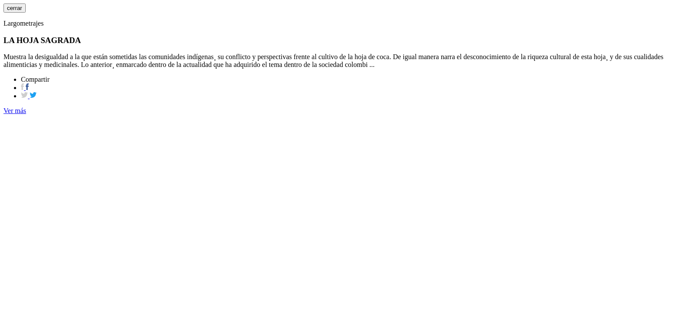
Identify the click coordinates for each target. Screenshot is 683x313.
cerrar (14, 8)
